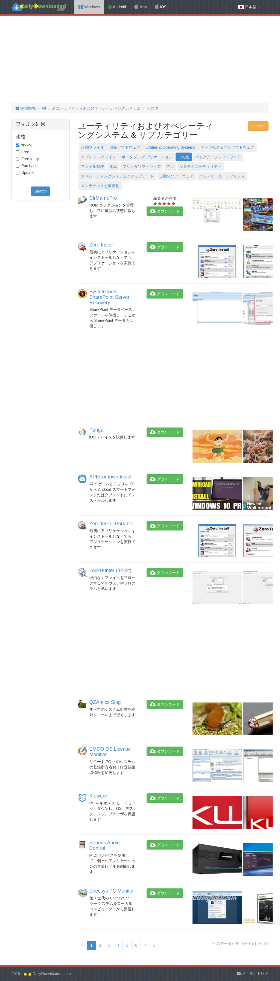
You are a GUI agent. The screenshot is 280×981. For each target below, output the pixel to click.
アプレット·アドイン (98, 157)
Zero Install (101, 245)
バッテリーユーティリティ (222, 176)
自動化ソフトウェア (176, 176)
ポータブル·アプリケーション (147, 157)
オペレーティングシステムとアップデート (117, 176)
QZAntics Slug (105, 702)
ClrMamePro (103, 198)
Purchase (29, 166)
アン (170, 166)
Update (27, 172)
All (44, 108)
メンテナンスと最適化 (100, 185)
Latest (258, 126)
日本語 (249, 7)
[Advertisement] (140, 59)
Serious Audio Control (104, 845)
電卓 (113, 166)
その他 (183, 157)
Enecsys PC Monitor (111, 891)
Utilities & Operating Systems (170, 147)
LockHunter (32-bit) (110, 570)
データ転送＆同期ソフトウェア (227, 147)
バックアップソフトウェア (218, 157)
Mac (140, 7)
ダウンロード (165, 211)
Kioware (98, 796)
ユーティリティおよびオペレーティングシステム (96, 108)
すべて (27, 145)
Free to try (30, 159)
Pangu (96, 430)
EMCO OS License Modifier (110, 751)
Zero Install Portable (111, 523)
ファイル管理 (92, 166)
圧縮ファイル (92, 147)
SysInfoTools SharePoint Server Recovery (109, 297)
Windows (89, 7)
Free (25, 152)
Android (117, 7)
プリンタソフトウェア (141, 166)
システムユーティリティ (200, 166)
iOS (160, 7)
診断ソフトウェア (125, 147)
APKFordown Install (111, 477)
